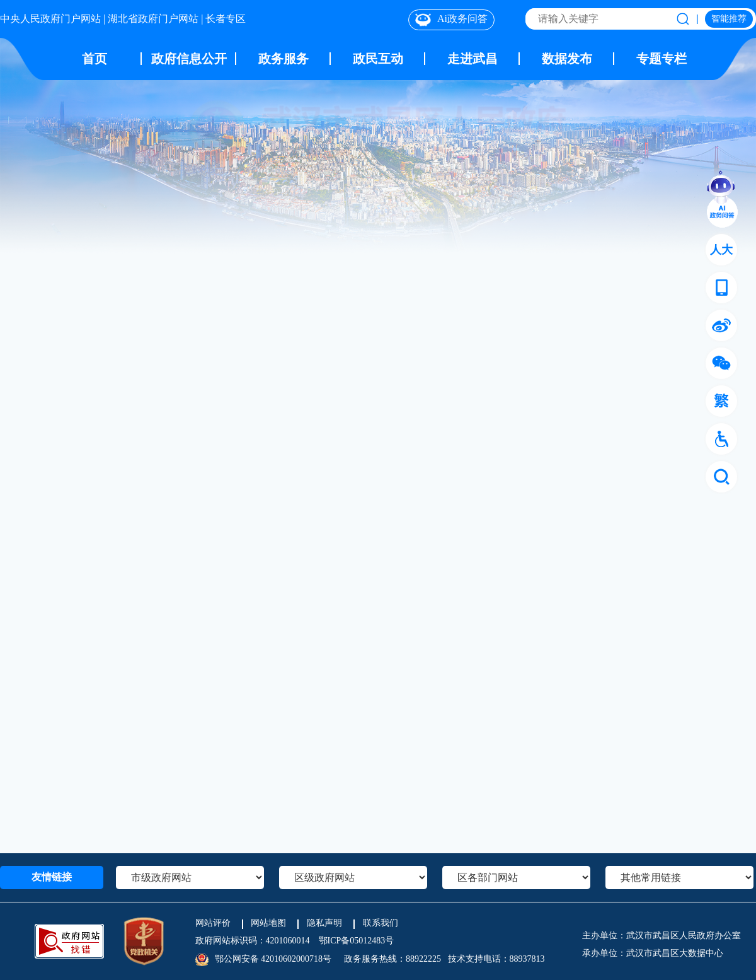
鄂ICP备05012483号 (356, 940)
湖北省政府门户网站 (153, 18)
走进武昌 (472, 58)
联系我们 (380, 923)
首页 (94, 58)
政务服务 (283, 58)
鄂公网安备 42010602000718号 (273, 959)
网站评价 (213, 923)
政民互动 (378, 58)
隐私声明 (324, 923)
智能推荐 (729, 18)
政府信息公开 (189, 58)
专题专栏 (661, 58)
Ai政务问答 (451, 19)
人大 (721, 249)
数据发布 (567, 58)
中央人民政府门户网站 (50, 18)
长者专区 (225, 18)
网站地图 (268, 923)
